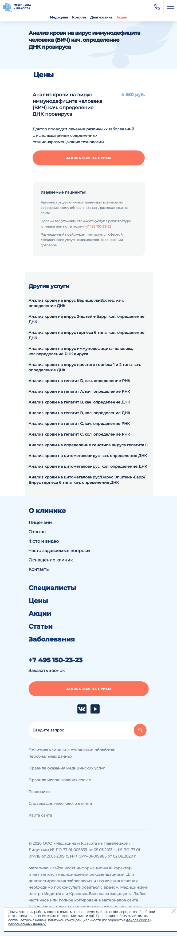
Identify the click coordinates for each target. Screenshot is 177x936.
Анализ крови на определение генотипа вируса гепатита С (88, 445)
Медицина (59, 17)
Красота (79, 17)
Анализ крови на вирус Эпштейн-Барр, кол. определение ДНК (86, 319)
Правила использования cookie (60, 780)
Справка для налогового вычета (60, 803)
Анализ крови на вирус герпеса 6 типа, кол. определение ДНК (86, 335)
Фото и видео (44, 541)
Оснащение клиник (51, 560)
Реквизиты (39, 791)
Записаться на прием (88, 158)
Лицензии (40, 522)
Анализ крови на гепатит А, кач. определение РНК (79, 391)
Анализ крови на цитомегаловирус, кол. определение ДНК (88, 466)
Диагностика (101, 17)
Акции (121, 17)
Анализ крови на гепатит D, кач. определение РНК (79, 380)
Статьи (41, 626)
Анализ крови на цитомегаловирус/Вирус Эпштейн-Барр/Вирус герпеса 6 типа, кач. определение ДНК (87, 480)
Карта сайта (40, 815)
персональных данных (26, 924)
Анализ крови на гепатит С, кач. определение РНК (79, 423)
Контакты (39, 569)
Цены (38, 601)
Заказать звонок (47, 670)
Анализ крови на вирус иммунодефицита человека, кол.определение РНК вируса (81, 351)
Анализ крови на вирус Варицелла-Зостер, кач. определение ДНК (76, 303)
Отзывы (37, 531)
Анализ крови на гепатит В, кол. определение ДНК (79, 412)
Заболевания (52, 639)
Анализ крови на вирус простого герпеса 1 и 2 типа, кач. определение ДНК (85, 367)
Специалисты (52, 588)
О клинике (47, 511)
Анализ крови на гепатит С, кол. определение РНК (79, 434)
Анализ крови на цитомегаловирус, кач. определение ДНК (88, 455)
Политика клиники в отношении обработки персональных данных (72, 753)
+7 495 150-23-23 (98, 226)
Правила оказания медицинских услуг (67, 768)
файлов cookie (138, 920)
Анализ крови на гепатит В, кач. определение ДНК (79, 402)
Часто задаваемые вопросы (59, 550)
